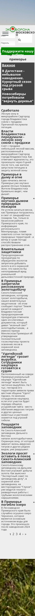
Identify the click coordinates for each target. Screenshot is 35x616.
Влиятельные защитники (12, 250)
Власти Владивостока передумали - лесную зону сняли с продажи (15, 137)
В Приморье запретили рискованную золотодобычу (13, 285)
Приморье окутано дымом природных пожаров (14, 202)
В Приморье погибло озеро (13, 503)
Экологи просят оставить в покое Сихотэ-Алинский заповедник (16, 457)
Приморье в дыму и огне (11, 175)
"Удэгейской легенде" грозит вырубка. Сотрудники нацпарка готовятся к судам (15, 362)
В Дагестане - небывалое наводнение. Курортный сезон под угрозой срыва (16, 80)
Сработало (10, 110)
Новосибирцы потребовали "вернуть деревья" (17, 97)
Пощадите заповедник (11, 425)
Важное (8, 65)
